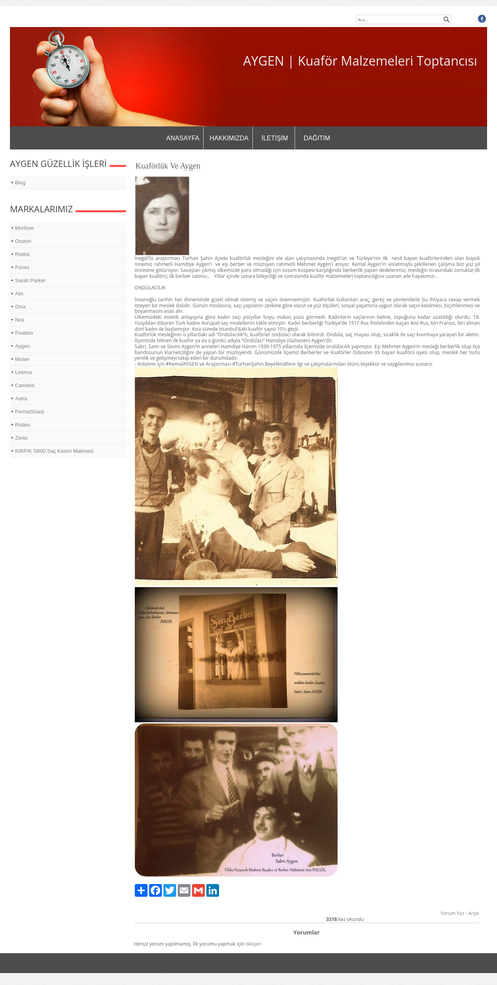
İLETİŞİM (275, 138)
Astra (21, 398)
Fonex (22, 267)
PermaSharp (29, 412)
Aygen (22, 346)
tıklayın (254, 943)
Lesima (23, 372)
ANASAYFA (182, 138)
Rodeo (22, 425)
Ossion (23, 241)
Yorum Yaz (452, 913)
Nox (19, 320)
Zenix (21, 438)
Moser (22, 359)
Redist (22, 254)
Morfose (24, 228)
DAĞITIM (317, 138)
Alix (19, 294)
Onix (20, 307)
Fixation (24, 333)
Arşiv (473, 913)
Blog (20, 183)
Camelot (24, 385)
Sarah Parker (30, 280)
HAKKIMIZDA (229, 138)
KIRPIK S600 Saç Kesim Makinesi (54, 451)
